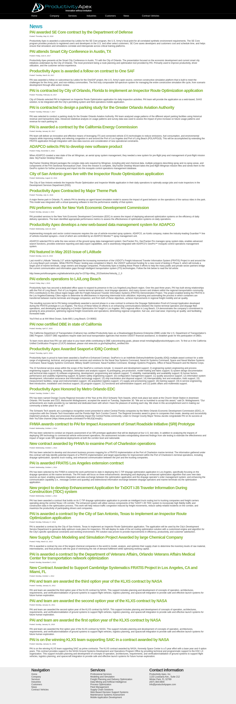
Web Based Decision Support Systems (109, 692)
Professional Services (101, 674)
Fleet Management (99, 687)
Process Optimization (100, 684)
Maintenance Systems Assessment (107, 695)
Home (34, 16)
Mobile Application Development (106, 697)
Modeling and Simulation (102, 676)
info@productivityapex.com (162, 684)
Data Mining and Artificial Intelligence (108, 682)
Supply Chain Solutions (101, 689)
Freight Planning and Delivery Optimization (111, 679)
